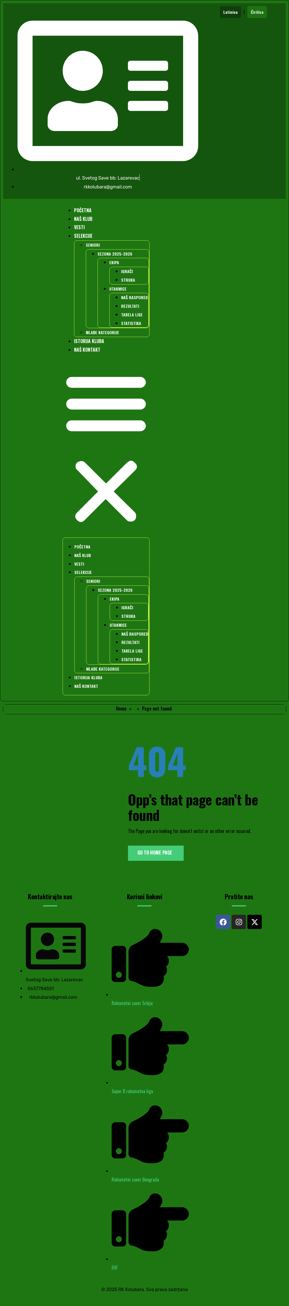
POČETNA (83, 210)
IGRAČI (127, 271)
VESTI (79, 227)
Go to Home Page (154, 852)
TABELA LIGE (132, 315)
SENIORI (93, 245)
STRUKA (128, 280)
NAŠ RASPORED (134, 297)
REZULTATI (130, 306)
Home (121, 708)
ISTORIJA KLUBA (89, 341)
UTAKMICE (118, 289)
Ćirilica (257, 12)
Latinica (230, 12)
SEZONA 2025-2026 (115, 254)
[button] (106, 448)
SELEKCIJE (83, 235)
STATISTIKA (131, 323)
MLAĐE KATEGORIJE (102, 332)
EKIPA (114, 262)
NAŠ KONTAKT (87, 349)
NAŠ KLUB (83, 218)
